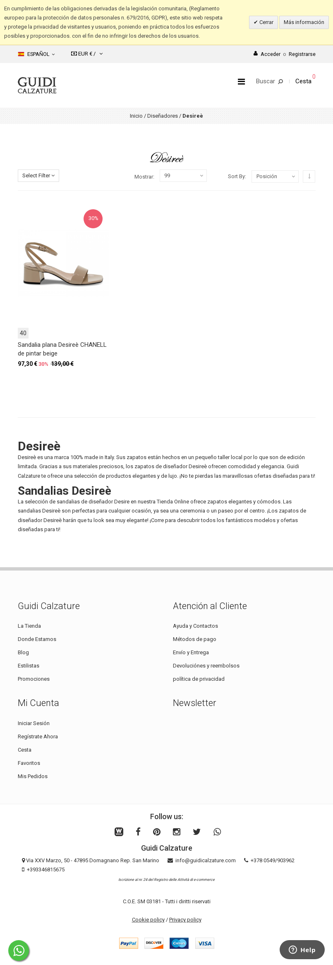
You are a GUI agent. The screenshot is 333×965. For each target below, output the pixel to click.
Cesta (24, 750)
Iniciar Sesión (34, 723)
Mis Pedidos (33, 776)
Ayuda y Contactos (195, 626)
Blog (23, 652)
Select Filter (38, 175)
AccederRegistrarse (285, 54)
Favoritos (29, 763)
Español (36, 54)
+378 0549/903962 (273, 860)
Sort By (236, 176)
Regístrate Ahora (38, 736)
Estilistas (28, 666)
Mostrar (143, 176)
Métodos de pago (194, 639)
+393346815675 (46, 869)
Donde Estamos (37, 639)
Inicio (136, 116)
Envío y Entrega (191, 652)
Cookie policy (148, 920)
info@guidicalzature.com (205, 860)
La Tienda (29, 626)
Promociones (34, 679)
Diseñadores (162, 116)
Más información (304, 22)
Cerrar (265, 22)
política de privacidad (199, 679)
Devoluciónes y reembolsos (206, 666)
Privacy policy (185, 920)
